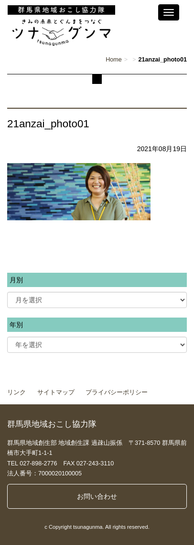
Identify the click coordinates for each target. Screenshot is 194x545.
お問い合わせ (97, 496)
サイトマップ (56, 392)
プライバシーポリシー (117, 392)
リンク (16, 392)
